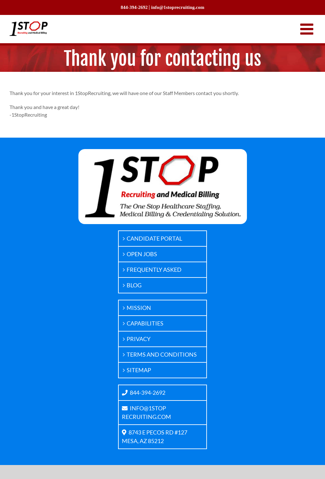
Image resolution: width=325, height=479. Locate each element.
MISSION (139, 307)
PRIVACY (138, 338)
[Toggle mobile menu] (307, 29)
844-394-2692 (143, 392)
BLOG (134, 285)
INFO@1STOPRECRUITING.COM (146, 412)
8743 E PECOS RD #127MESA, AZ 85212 (154, 436)
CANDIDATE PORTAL (154, 238)
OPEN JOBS (142, 253)
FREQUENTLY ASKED (154, 269)
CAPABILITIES (145, 323)
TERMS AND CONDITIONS (162, 354)
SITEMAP (139, 369)
